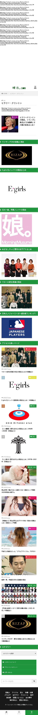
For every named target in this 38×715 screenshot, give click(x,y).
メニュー (19, 712)
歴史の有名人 (23, 700)
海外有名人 (13, 700)
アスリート (24, 695)
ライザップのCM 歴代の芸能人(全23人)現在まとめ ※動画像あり (18, 640)
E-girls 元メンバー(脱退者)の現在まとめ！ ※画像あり (19, 400)
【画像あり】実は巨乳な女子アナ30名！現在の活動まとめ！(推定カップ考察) (19, 522)
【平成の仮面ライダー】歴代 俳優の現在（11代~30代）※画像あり (18, 609)
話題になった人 (31, 349)
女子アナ (33, 497)
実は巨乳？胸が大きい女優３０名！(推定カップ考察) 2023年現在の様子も (18, 491)
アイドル (33, 377)
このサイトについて (10, 662)
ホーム (6, 712)
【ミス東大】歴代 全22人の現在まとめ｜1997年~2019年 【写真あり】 (19, 460)
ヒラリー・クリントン (17, 93)
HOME (5, 93)
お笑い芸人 (32, 616)
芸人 (21, 692)
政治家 (15, 117)
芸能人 (33, 405)
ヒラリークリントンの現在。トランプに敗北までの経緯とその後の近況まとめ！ (27, 121)
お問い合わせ (8, 672)
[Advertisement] (19, 65)
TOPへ (31, 712)
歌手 (31, 695)
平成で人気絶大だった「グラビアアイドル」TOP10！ (19, 551)
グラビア (33, 528)
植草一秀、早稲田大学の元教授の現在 (14, 580)
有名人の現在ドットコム (25, 704)
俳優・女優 (32, 467)
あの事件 (29, 697)
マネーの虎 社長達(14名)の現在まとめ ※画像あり (17, 372)
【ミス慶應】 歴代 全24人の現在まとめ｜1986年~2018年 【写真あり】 (17, 430)
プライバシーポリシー (10, 667)
